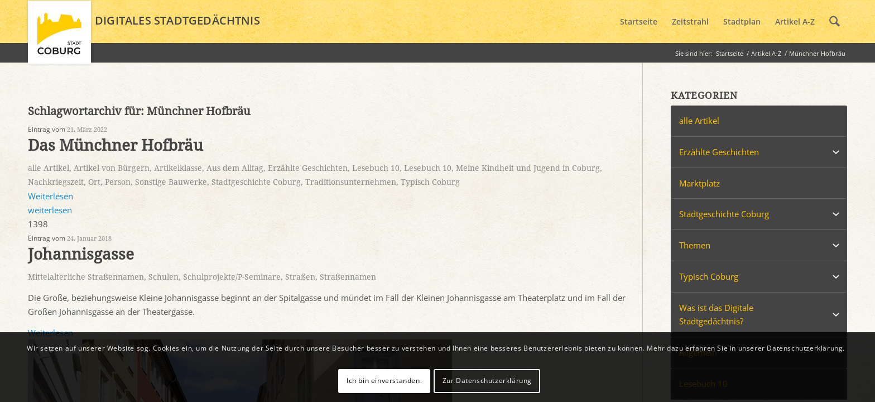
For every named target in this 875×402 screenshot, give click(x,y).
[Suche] (834, 22)
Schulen (163, 276)
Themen (694, 245)
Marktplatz (699, 183)
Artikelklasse (178, 168)
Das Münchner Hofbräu (115, 145)
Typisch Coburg (430, 182)
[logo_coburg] (59, 37)
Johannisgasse (81, 254)
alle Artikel (48, 168)
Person (118, 182)
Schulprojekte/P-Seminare (232, 276)
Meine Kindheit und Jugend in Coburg (528, 168)
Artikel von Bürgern (112, 168)
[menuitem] (639, 22)
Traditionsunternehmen (350, 182)
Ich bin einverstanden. (384, 380)
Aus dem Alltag (234, 168)
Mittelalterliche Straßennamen (86, 276)
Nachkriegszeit (56, 182)
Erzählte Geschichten (308, 168)
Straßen (300, 276)
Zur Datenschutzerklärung (487, 380)
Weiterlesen (50, 196)
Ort (94, 182)
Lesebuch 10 (376, 168)
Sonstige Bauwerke (171, 182)
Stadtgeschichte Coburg (256, 182)
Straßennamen (348, 276)
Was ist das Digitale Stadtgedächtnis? (716, 314)
